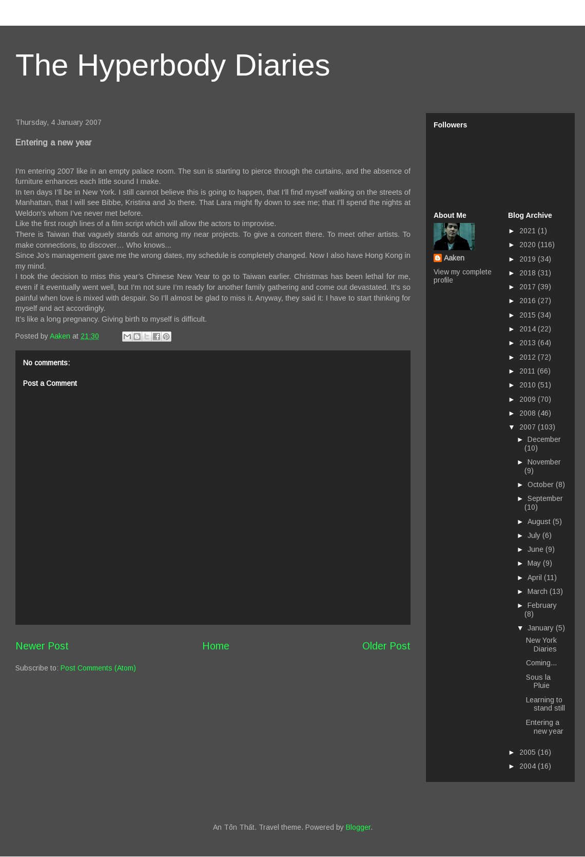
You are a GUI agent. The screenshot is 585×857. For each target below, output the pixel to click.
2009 (528, 399)
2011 (528, 371)
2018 (528, 273)
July (535, 535)
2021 (528, 231)
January (542, 628)
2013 (528, 343)
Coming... (541, 663)
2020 (528, 244)
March (539, 591)
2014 (528, 329)
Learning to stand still (545, 704)
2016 (528, 300)
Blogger (358, 827)
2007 (528, 427)
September (545, 498)
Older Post (386, 645)
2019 (528, 259)
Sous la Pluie (538, 681)
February (542, 605)
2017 (528, 287)
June (536, 549)
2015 (528, 315)
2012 (528, 357)
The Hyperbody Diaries (172, 65)
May (535, 563)
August (540, 521)
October (542, 484)
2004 (528, 766)
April (536, 577)
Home (215, 645)
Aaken (454, 258)
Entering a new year (544, 726)
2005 (528, 752)
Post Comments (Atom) (98, 668)
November (544, 462)
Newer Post (42, 645)
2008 (528, 413)
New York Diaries (541, 644)
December (544, 439)
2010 (528, 385)
